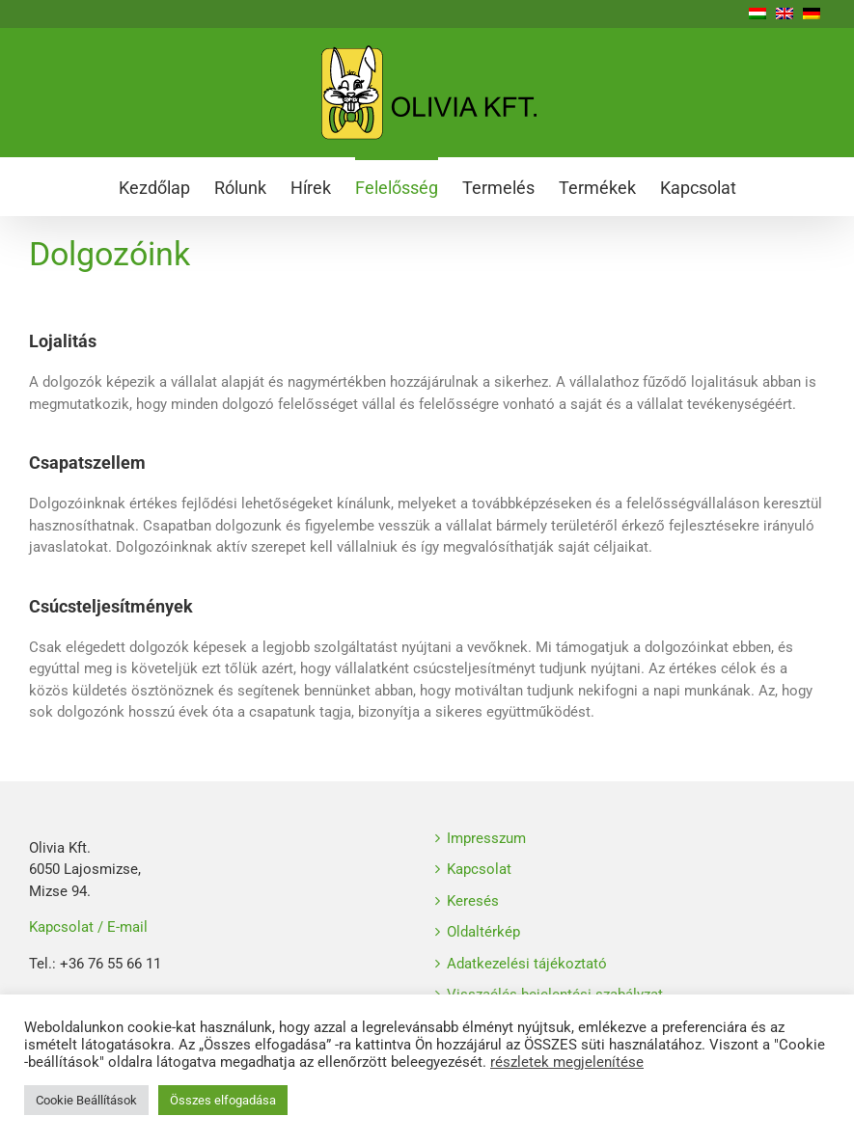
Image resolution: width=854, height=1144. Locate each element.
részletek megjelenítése (567, 1062)
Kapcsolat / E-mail (88, 927)
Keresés (473, 901)
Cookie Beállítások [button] (86, 1100)
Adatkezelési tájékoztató (527, 963)
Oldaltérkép (483, 931)
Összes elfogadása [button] (223, 1100)
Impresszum (486, 838)
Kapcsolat (479, 869)
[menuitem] (166, 186)
